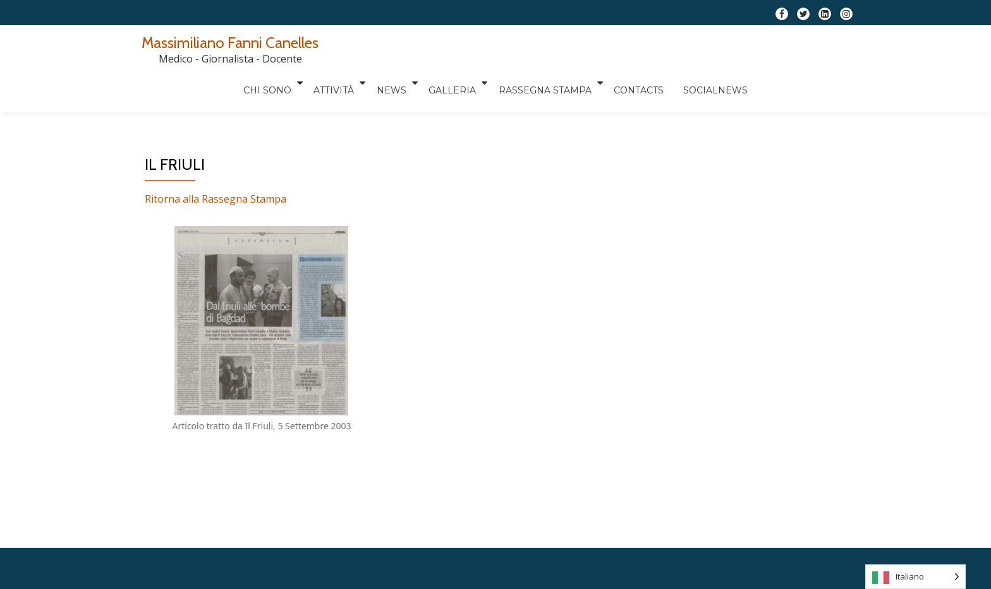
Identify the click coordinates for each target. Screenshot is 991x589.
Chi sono (368, 47)
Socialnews (821, 47)
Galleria (554, 47)
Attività (435, 47)
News (493, 47)
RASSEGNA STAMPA (646, 47)
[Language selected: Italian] (915, 576)
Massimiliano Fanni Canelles (230, 42)
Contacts (741, 47)
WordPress (547, 503)
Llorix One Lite (450, 503)
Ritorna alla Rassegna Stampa (215, 148)
